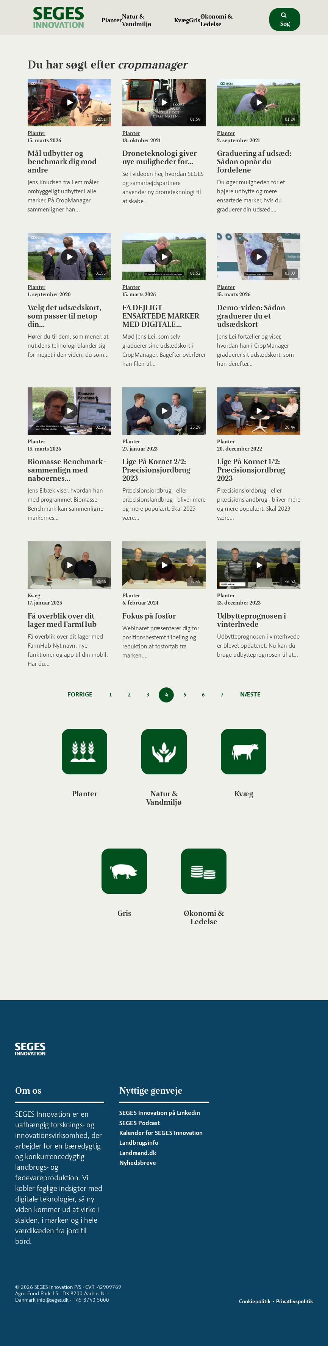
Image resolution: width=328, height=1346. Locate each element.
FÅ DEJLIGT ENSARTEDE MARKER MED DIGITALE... (160, 316)
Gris (194, 20)
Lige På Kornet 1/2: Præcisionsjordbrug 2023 (251, 470)
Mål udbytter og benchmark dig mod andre (62, 161)
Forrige (79, 694)
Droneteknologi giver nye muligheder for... (159, 157)
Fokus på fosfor (149, 615)
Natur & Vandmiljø (136, 20)
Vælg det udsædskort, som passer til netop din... (65, 316)
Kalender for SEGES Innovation (161, 1132)
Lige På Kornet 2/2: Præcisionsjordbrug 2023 (156, 470)
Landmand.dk (137, 1152)
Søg (285, 19)
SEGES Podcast (139, 1123)
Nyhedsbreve (137, 1162)
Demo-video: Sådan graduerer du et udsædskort (251, 316)
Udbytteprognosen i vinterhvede (251, 620)
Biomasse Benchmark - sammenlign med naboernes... (67, 470)
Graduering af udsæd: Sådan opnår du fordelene (254, 161)
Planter (112, 20)
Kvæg (181, 20)
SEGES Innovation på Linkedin (159, 1112)
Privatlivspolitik (294, 1301)
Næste (250, 694)
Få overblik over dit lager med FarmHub (62, 620)
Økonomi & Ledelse (216, 20)
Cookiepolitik (254, 1301)
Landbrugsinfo (138, 1142)
